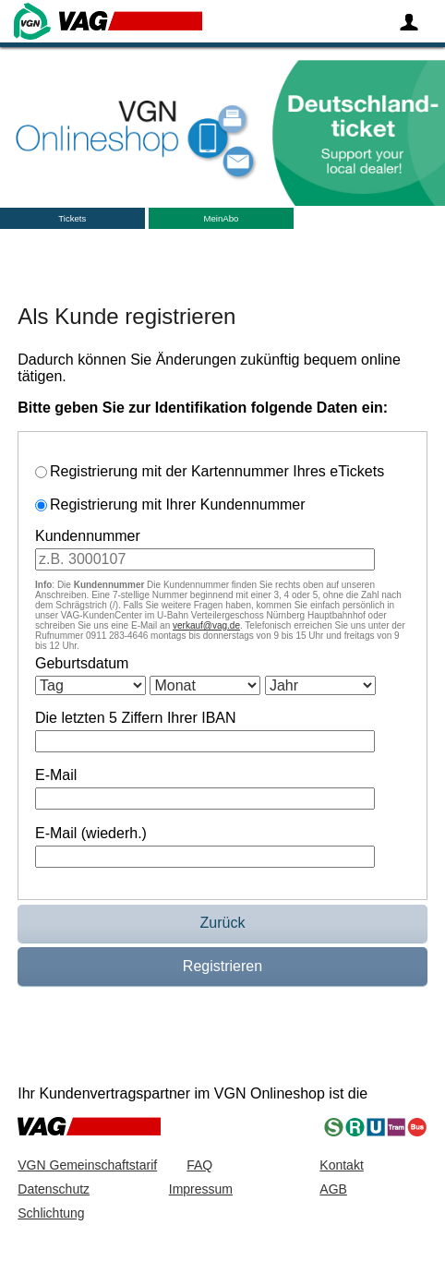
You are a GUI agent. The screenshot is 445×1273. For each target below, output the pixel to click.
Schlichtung (51, 1213)
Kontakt (341, 1165)
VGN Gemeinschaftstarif (87, 1165)
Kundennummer (87, 536)
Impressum (201, 1189)
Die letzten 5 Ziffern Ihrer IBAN (135, 718)
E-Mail (56, 775)
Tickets (72, 218)
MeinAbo (220, 218)
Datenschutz (54, 1189)
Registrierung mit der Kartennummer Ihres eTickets (217, 471)
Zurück (223, 923)
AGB (333, 1189)
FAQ (199, 1165)
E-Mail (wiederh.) (91, 833)
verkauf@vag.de (206, 625)
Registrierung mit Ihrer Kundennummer (178, 504)
